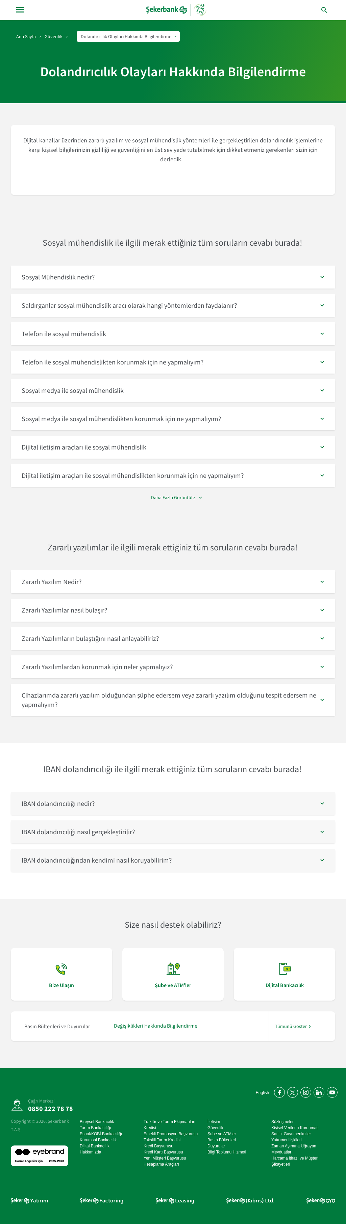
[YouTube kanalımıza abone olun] (331, 1091)
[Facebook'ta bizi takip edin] (278, 1091)
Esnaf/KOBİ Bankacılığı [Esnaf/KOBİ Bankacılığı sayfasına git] (101, 1134)
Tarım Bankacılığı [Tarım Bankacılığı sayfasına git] (95, 1127)
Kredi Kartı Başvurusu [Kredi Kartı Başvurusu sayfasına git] (163, 1152)
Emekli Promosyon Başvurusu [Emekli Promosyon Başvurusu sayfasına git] (171, 1134)
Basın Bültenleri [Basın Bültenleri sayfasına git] (221, 1140)
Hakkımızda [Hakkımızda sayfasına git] (90, 1152)
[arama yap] (310, 10)
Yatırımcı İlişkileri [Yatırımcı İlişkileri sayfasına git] (286, 1140)
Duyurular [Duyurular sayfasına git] (216, 1146)
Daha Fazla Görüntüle (173, 497)
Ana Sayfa (26, 36)
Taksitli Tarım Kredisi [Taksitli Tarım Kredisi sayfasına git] (162, 1140)
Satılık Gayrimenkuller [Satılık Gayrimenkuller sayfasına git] (291, 1134)
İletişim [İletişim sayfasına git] (213, 1121)
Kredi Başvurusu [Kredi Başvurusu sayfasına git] (158, 1146)
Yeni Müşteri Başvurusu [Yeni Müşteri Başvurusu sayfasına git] (165, 1158)
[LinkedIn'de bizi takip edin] (318, 1091)
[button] (173, 277)
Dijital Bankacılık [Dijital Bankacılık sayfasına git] (94, 1146)
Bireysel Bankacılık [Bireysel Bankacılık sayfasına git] (97, 1121)
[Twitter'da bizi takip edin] (291, 1091)
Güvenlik (54, 36)
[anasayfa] (177, 10)
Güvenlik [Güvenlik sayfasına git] (215, 1127)
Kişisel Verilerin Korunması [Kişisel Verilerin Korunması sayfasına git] (295, 1127)
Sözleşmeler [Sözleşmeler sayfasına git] (282, 1121)
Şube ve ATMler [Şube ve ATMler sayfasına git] (221, 1134)
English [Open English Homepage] (262, 1092)
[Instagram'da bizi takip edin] (304, 1091)
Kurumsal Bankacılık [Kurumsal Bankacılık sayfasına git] (98, 1140)
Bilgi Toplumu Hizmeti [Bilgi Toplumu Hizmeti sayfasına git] (226, 1152)
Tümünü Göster (291, 1026)
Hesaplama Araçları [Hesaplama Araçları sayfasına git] (161, 1164)
